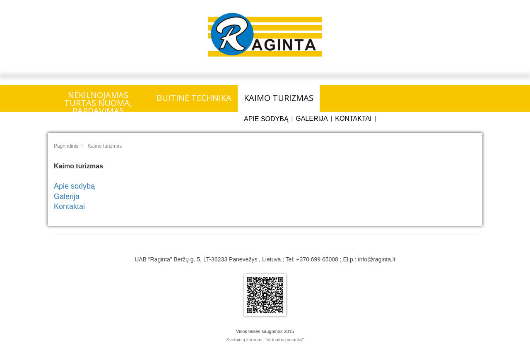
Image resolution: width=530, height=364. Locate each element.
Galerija (312, 118)
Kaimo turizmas (278, 97)
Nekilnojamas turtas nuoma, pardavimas (98, 100)
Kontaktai (353, 118)
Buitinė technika (194, 97)
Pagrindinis (66, 146)
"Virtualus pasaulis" (284, 339)
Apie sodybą (266, 118)
